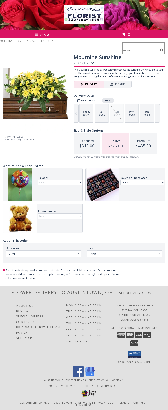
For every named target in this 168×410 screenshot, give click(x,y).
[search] (161, 50)
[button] (134, 354)
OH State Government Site (102, 385)
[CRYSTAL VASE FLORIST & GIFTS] (84, 22)
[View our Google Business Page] (89, 375)
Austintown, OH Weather (65, 385)
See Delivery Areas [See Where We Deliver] (135, 293)
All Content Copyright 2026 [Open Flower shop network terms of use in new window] (40, 402)
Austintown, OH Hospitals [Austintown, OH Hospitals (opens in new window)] (106, 379)
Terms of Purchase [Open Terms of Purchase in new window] (131, 402)
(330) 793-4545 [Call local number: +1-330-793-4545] (139, 319)
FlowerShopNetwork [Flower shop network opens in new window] (76, 402)
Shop (42, 34)
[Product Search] (141, 50)
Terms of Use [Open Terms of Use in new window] (84, 404)
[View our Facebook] (78, 375)
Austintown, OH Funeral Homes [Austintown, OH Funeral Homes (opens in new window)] (65, 379)
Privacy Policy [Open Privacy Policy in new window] (104, 402)
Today (108, 100)
